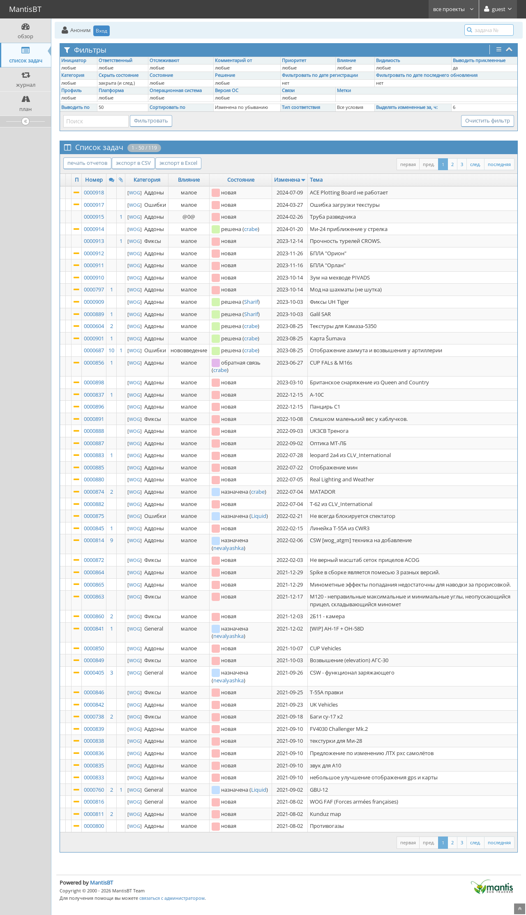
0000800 (94, 826)
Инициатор (73, 60)
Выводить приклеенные (479, 60)
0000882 (94, 504)
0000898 (94, 382)
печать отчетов (87, 162)
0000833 (94, 777)
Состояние (161, 75)
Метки (344, 90)
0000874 (94, 491)
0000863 (94, 596)
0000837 (94, 394)
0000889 (94, 314)
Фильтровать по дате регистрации (320, 75)
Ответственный (115, 60)
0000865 (94, 584)
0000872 (94, 560)
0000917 (94, 204)
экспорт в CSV (133, 162)
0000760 (94, 789)
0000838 (94, 740)
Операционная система (176, 90)
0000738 (94, 716)
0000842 (94, 704)
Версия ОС (226, 90)
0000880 (94, 479)
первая (408, 164)
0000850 (94, 648)
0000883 (94, 455)
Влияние (346, 60)
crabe (251, 229)
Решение (225, 75)
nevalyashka (228, 548)
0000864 (94, 572)
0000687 (94, 350)
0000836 (94, 753)
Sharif (251, 301)
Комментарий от (233, 60)
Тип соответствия (301, 107)
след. (475, 164)
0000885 (94, 467)
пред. (429, 164)
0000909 (94, 301)
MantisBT (101, 882)
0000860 (94, 616)
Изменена (287, 179)
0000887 (94, 443)
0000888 (94, 430)
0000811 (94, 814)
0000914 (94, 229)
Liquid (258, 516)
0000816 (94, 801)
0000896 (94, 406)
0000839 (94, 728)
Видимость (388, 60)
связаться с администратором (172, 898)
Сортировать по (167, 107)
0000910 (94, 277)
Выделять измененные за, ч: (407, 107)
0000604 (94, 326)
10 (111, 350)
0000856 (94, 362)
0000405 (94, 672)
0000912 (94, 253)
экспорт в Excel (178, 162)
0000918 (94, 192)
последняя (499, 164)
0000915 (94, 216)
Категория (72, 75)
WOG (134, 192)
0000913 (94, 241)
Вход (101, 30)
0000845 (94, 528)
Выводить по (75, 107)
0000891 (94, 419)
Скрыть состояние (118, 75)
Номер (94, 179)
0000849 (94, 660)
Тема (316, 179)
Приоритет (294, 60)
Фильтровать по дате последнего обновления (427, 75)
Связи (288, 90)
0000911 (94, 265)
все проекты (453, 9)
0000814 (94, 540)
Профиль (71, 90)
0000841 (94, 628)
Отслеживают (164, 60)
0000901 (94, 338)
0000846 (94, 692)
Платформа (111, 90)
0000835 (94, 765)
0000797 (94, 289)
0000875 (94, 516)
